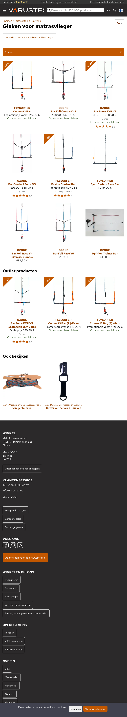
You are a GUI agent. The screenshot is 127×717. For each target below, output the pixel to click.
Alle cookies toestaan (95, 708)
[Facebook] (6, 545)
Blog (7, 668)
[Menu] (4, 10)
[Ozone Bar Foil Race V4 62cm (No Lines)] (22, 234)
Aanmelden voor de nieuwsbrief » (25, 557)
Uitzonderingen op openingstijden (22, 468)
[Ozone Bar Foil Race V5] (63, 234)
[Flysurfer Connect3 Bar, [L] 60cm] (63, 312)
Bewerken (75, 708)
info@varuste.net (13, 490)
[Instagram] (13, 545)
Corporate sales (13, 518)
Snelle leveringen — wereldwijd (59, 2)
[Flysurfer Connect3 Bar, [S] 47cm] (104, 312)
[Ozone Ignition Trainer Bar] (104, 234)
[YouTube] (20, 545)
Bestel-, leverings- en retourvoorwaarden (26, 613)
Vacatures (10, 702)
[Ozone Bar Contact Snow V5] (22, 167)
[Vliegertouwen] (22, 388)
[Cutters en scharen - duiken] (63, 388)
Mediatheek (11, 685)
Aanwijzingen (11, 596)
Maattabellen (11, 677)
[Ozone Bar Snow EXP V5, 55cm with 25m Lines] (22, 312)
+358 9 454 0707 (18, 485)
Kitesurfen (23, 21)
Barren (36, 21)
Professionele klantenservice (107, 2)
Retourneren (11, 579)
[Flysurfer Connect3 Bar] (22, 96)
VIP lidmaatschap (13, 641)
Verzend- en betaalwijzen (18, 604)
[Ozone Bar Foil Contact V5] (63, 96)
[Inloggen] (108, 10)
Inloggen (9, 632)
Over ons (9, 694)
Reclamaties (11, 588)
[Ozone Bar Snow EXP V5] (104, 96)
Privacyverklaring (13, 649)
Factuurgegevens (14, 527)
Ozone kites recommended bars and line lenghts (29, 37)
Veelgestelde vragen (15, 510)
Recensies (15, 2)
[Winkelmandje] (114, 10)
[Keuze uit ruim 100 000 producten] (75, 10)
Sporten (8, 21)
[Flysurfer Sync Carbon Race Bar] (104, 167)
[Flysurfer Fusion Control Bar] (63, 167)
